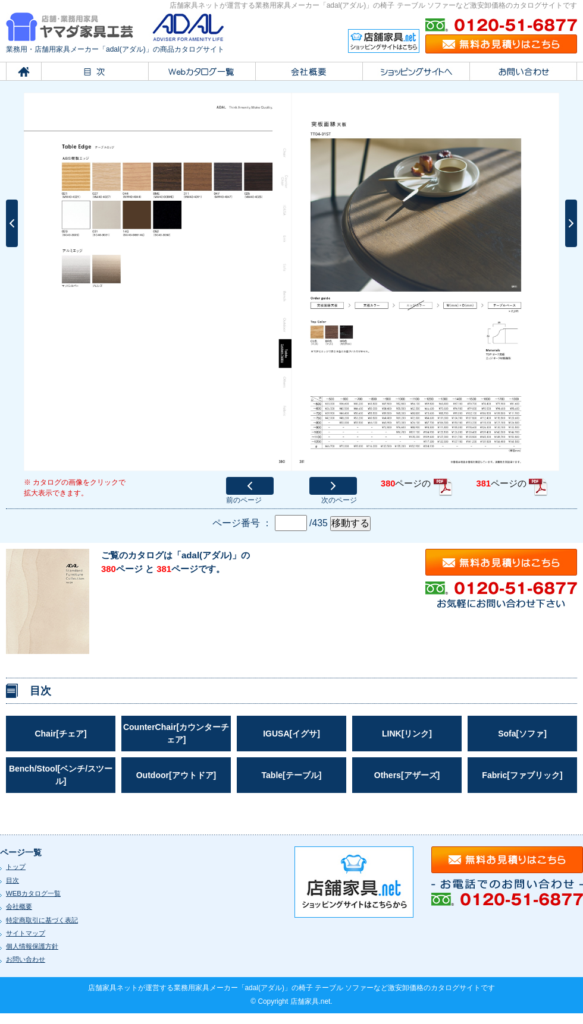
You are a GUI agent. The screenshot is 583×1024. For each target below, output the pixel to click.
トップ (16, 866)
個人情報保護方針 (32, 946)
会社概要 (19, 906)
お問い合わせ (25, 959)
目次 (12, 880)
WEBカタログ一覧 (33, 893)
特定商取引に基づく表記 (42, 920)
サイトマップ (25, 933)
